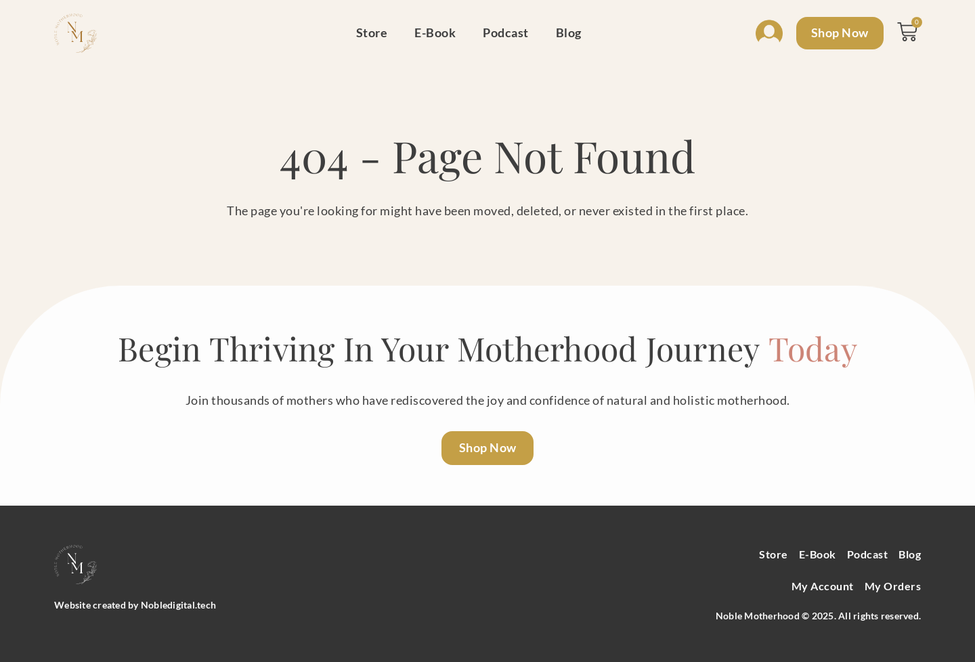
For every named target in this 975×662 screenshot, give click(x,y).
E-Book (433, 32)
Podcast (504, 32)
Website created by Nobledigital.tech (135, 605)
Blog (566, 32)
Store (369, 32)
